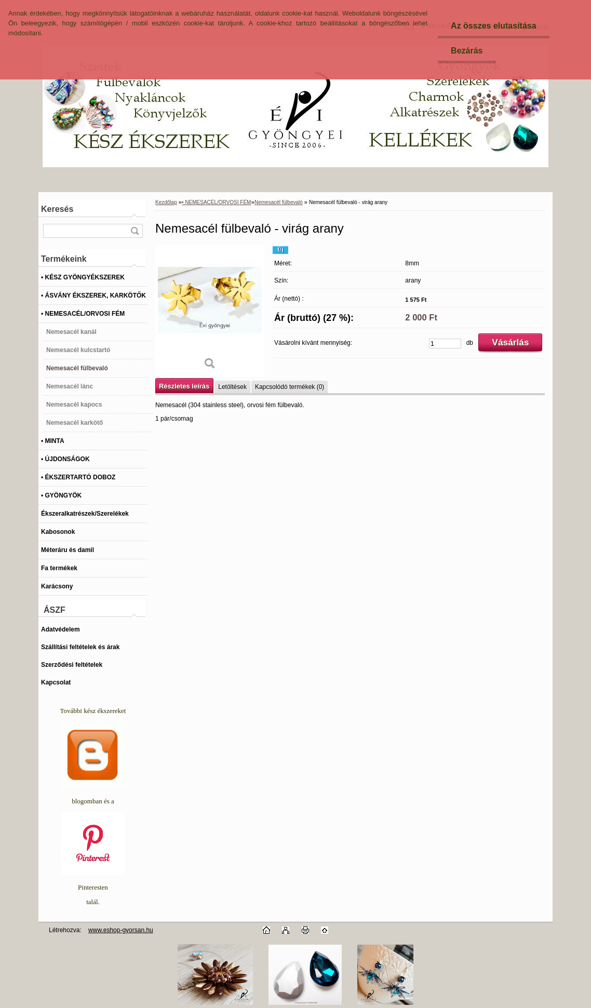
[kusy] (445, 343)
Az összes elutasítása (493, 25)
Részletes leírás (184, 386)
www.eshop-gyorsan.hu (120, 930)
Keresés (57, 209)
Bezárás (466, 50)
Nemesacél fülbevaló (278, 202)
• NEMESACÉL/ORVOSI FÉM (216, 202)
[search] (134, 230)
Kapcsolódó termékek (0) (289, 387)
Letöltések (232, 387)
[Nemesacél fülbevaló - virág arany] (210, 311)
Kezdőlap (166, 202)
